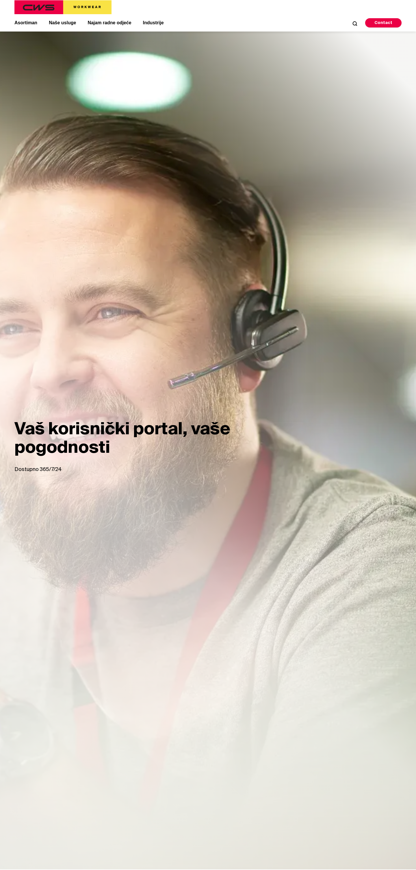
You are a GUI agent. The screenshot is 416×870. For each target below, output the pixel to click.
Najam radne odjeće (109, 22)
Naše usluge (62, 22)
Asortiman (25, 22)
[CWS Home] (63, 7)
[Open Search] (355, 23)
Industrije (153, 22)
